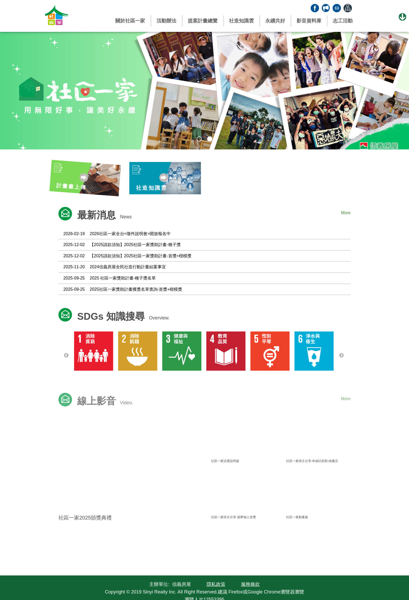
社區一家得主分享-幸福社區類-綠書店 (312, 468)
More (346, 213)
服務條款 (250, 584)
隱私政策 (216, 584)
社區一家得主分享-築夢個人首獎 (233, 525)
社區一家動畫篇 (297, 525)
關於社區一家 (130, 21)
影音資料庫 (309, 21)
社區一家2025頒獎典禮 (85, 525)
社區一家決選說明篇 (225, 468)
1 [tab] (199, 139)
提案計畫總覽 (203, 21)
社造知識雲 (241, 21)
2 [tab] (209, 139)
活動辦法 (166, 21)
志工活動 (343, 21)
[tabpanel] (204, 90)
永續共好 (275, 21)
